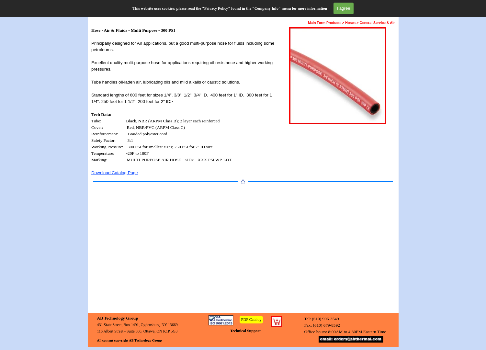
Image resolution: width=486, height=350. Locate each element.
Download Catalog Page (114, 172)
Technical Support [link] (245, 331)
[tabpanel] (184, 101)
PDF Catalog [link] (251, 319)
